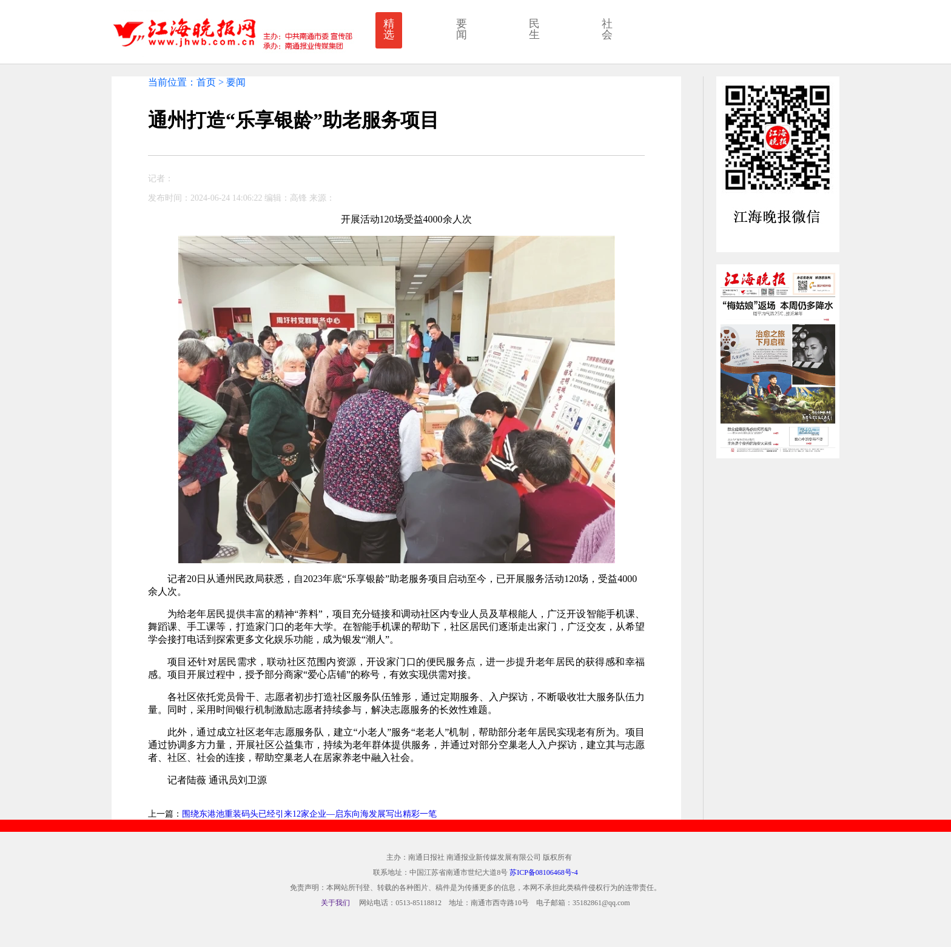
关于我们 (335, 902)
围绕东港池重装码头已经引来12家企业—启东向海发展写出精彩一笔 (309, 813)
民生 (534, 29)
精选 (388, 29)
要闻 (461, 29)
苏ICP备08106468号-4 (543, 872)
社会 (607, 29)
